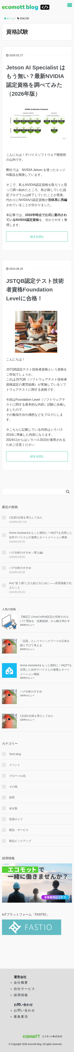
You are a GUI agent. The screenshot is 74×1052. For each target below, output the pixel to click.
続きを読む (37, 236)
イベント (14, 764)
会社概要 (21, 982)
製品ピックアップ (20, 840)
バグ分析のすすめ (20, 567)
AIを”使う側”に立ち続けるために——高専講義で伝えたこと (40, 585)
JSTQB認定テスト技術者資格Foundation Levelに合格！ (35, 290)
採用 (12, 797)
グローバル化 (17, 775)
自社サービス (24, 988)
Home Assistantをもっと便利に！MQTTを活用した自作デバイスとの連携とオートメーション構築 (40, 535)
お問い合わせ (24, 1010)
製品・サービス (18, 829)
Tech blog (15, 754)
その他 (13, 786)
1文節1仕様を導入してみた (26, 517)
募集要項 (21, 1016)
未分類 (13, 808)
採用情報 (21, 995)
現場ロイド (16, 819)
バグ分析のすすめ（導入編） (27, 552)
